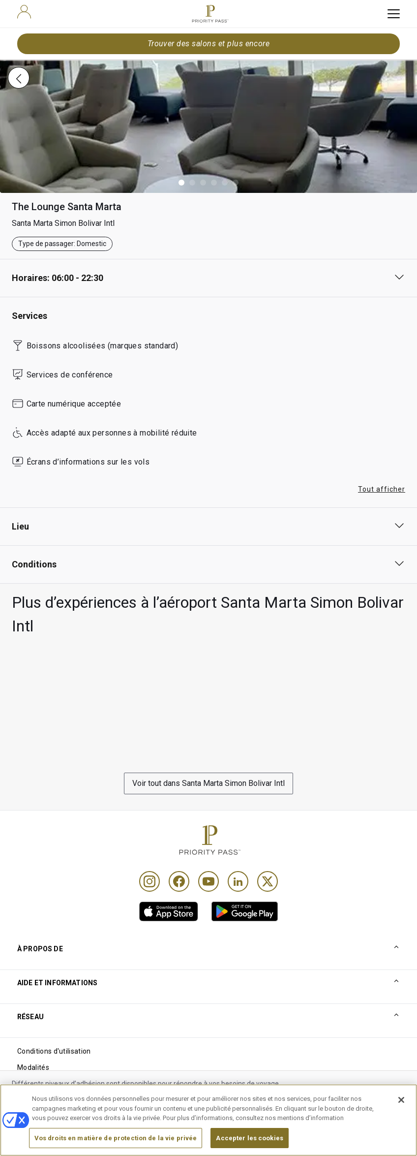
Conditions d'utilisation (54, 1051)
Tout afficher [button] (381, 489)
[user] (24, 12)
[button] (181, 183)
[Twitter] (267, 881)
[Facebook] (179, 881)
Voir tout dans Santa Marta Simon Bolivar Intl (208, 783)
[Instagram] (149, 881)
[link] (168, 911)
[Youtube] (208, 881)
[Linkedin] (238, 881)
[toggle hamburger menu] (393, 13)
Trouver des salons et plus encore (209, 43)
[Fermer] (401, 1123)
